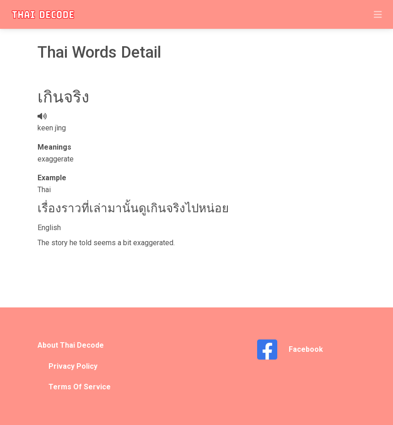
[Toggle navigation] (378, 14)
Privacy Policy (72, 366)
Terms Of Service (79, 386)
